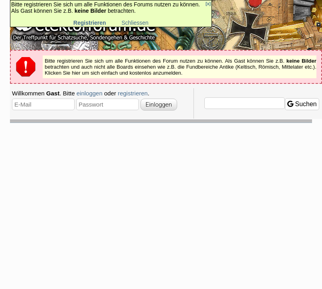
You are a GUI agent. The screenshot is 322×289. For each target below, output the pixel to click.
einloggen (90, 93)
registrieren (133, 93)
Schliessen (134, 23)
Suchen (302, 104)
